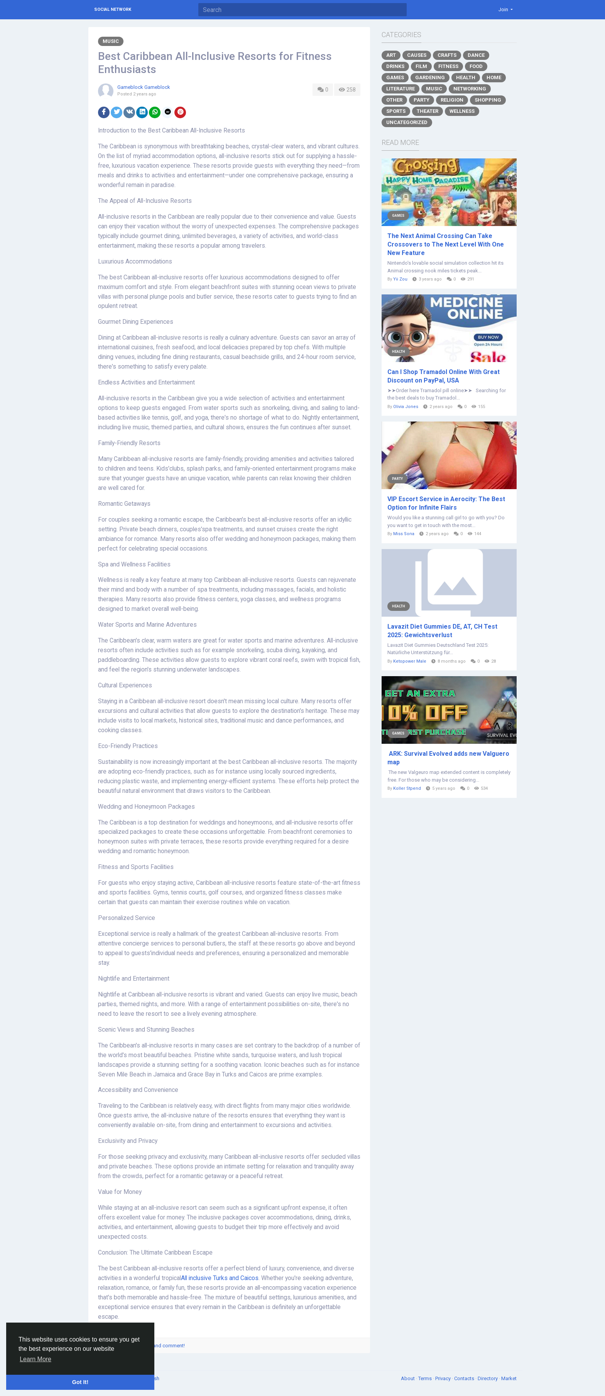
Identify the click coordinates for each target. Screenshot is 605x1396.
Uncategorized (407, 122)
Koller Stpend (407, 788)
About (408, 1378)
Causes (416, 55)
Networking (469, 89)
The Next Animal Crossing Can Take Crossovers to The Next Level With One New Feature (445, 244)
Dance (476, 55)
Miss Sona (403, 533)
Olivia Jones (405, 406)
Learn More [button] (35, 1359)
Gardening (430, 77)
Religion (452, 100)
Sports (396, 111)
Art (391, 55)
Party (421, 100)
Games (395, 77)
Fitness (448, 66)
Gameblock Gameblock (143, 87)
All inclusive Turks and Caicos (220, 1278)
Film (421, 66)
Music (111, 41)
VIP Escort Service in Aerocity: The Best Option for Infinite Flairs (446, 503)
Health (465, 77)
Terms (425, 1378)
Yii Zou (400, 279)
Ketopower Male (409, 661)
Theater (427, 111)
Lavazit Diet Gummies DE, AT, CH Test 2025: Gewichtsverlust (442, 631)
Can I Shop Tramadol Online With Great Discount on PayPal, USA (443, 376)
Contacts (464, 1378)
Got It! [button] (80, 1382)
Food (476, 66)
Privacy (443, 1378)
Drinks (395, 66)
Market (509, 1378)
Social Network (112, 9)
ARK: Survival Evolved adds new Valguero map (448, 758)
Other (394, 100)
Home (494, 77)
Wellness (462, 111)
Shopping (488, 100)
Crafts (447, 55)
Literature (400, 89)
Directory (488, 1378)
